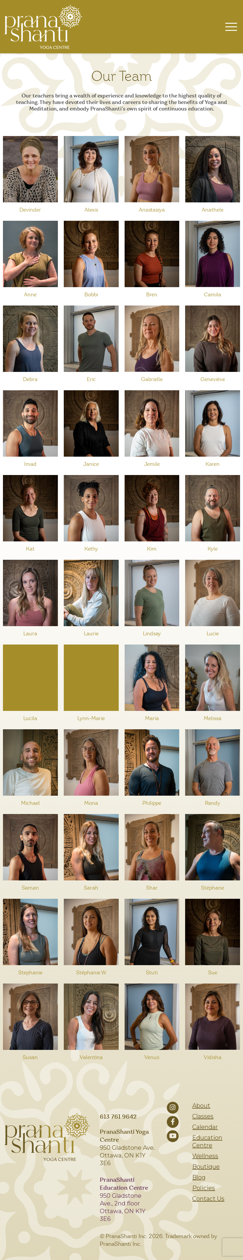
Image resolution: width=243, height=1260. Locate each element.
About (201, 1105)
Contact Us (208, 1198)
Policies (203, 1188)
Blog (199, 1177)
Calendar (205, 1127)
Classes (202, 1116)
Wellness (205, 1156)
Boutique (206, 1166)
